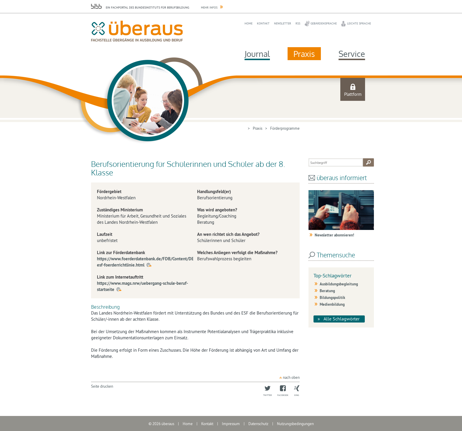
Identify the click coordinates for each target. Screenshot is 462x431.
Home (249, 23)
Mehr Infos (209, 7)
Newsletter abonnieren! (334, 235)
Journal (257, 54)
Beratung (327, 290)
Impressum (231, 423)
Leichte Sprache (359, 23)
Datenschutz (258, 423)
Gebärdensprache (324, 23)
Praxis (304, 54)
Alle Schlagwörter (341, 319)
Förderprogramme (285, 128)
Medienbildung (332, 304)
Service (352, 54)
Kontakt (263, 23)
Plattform (353, 94)
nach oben (291, 377)
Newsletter (282, 23)
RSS (298, 23)
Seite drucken (102, 386)
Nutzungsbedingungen (295, 423)
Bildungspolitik (332, 297)
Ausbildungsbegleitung (339, 284)
